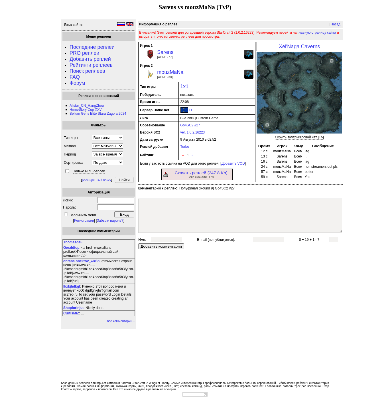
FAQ (75, 77)
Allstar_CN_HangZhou (87, 106)
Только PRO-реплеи (89, 171)
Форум (77, 83)
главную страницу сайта (317, 33)
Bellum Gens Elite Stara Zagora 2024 (98, 114)
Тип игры (71, 138)
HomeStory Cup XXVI (86, 110)
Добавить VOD (233, 163)
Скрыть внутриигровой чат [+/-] (299, 137)
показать (187, 95)
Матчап (70, 146)
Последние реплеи (92, 47)
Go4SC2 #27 (190, 125)
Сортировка (73, 163)
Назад (335, 24)
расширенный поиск (96, 180)
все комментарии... (121, 321)
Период (70, 154)
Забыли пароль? (110, 221)
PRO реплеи (84, 53)
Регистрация (84, 221)
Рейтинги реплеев (91, 65)
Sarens (165, 52)
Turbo (184, 147)
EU (191, 110)
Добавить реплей (90, 59)
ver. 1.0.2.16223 (192, 132)
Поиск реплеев (87, 71)
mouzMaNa (170, 72)
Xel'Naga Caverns (299, 46)
